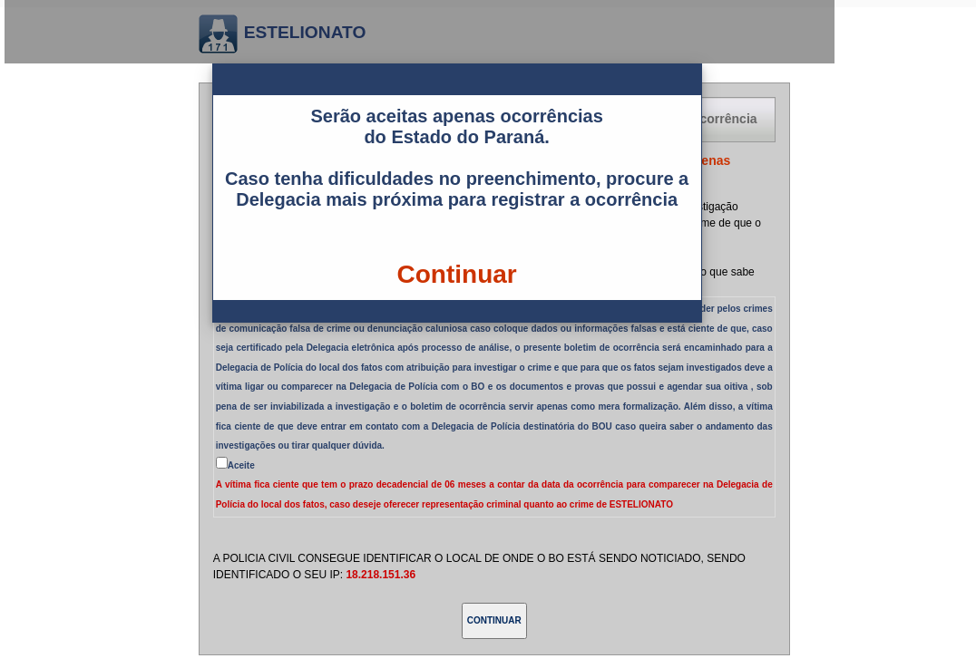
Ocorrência (723, 118)
